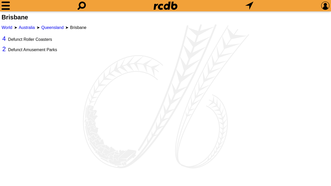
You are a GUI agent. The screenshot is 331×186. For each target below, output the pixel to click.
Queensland (52, 27)
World (7, 27)
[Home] (165, 6)
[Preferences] (325, 6)
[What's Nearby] (249, 6)
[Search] (82, 6)
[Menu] (6, 6)
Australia (27, 27)
